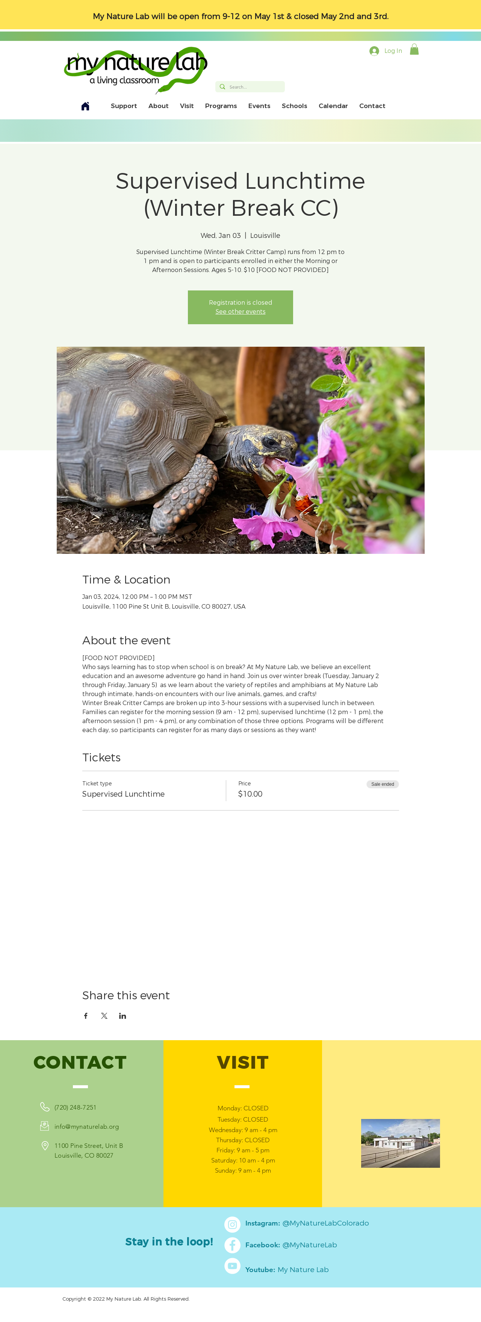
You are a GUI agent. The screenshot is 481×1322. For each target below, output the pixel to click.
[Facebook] (232, 1245)
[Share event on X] (104, 1016)
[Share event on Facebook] (85, 1016)
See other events (241, 312)
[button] (414, 49)
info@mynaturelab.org (86, 1126)
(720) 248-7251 (75, 1107)
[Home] (85, 106)
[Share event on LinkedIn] (122, 1016)
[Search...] (249, 87)
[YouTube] (232, 1266)
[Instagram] (232, 1225)
